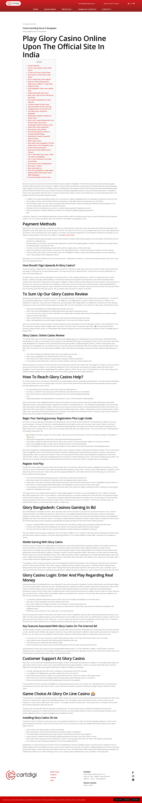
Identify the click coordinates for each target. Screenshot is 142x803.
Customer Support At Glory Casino (38, 104)
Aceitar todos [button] (118, 800)
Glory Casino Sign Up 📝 (35, 168)
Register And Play (33, 86)
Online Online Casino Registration (38, 127)
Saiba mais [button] (135, 800)
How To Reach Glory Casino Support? (39, 79)
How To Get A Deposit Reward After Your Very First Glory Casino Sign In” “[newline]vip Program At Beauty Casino (41, 122)
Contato (107, 9)
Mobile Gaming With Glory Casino (38, 93)
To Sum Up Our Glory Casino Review (39, 72)
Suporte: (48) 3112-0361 (111, 3)
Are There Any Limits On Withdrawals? (40, 163)
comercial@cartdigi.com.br (86, 3)
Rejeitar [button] (127, 800)
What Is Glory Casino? (34, 141)
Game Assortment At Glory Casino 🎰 (39, 107)
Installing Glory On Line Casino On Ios (39, 109)
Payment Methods (33, 66)
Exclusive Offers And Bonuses (37, 148)
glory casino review (68, 235)
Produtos (67, 9)
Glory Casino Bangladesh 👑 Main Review (40, 170)
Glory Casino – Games (35, 166)
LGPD (52, 780)
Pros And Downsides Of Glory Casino (39, 177)
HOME (35, 9)
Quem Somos (50, 9)
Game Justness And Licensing (37, 129)
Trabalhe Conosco (87, 9)
